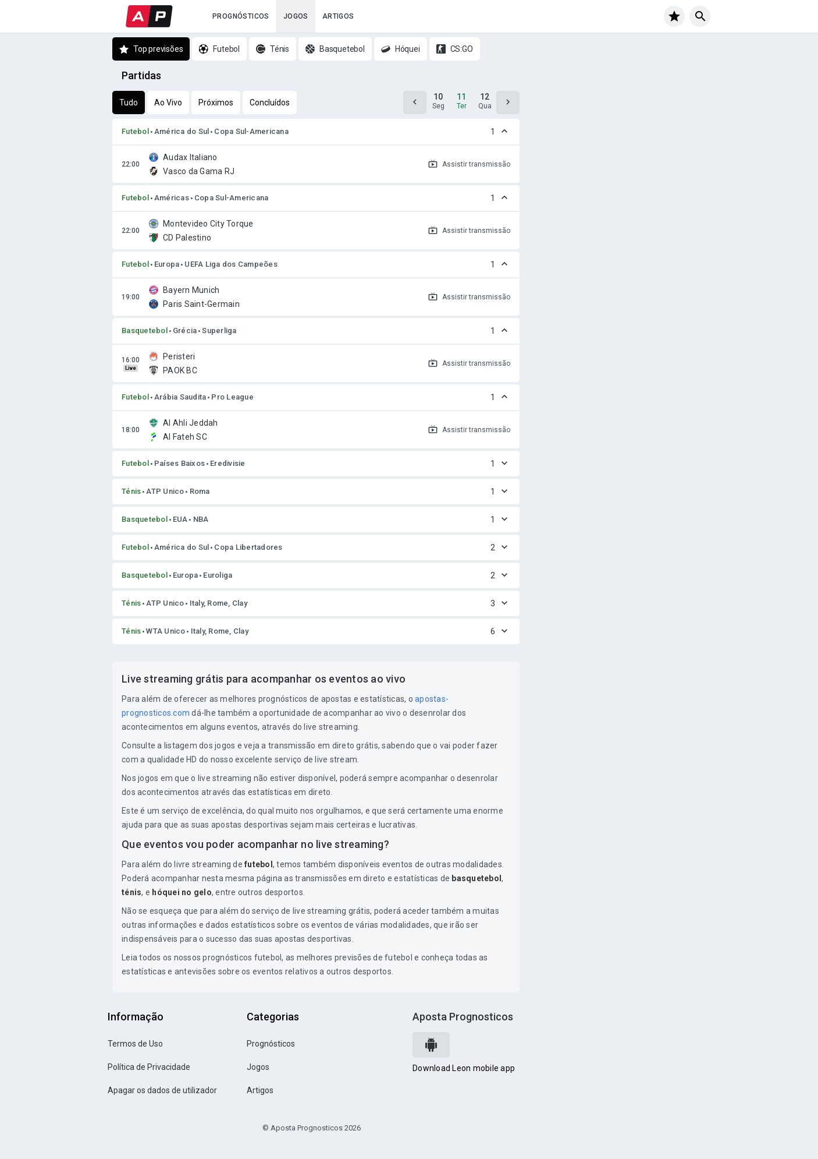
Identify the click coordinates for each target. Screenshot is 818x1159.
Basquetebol (145, 330)
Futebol (135, 131)
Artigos (338, 16)
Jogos (295, 16)
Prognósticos (240, 16)
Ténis (131, 491)
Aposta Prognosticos (462, 1016)
